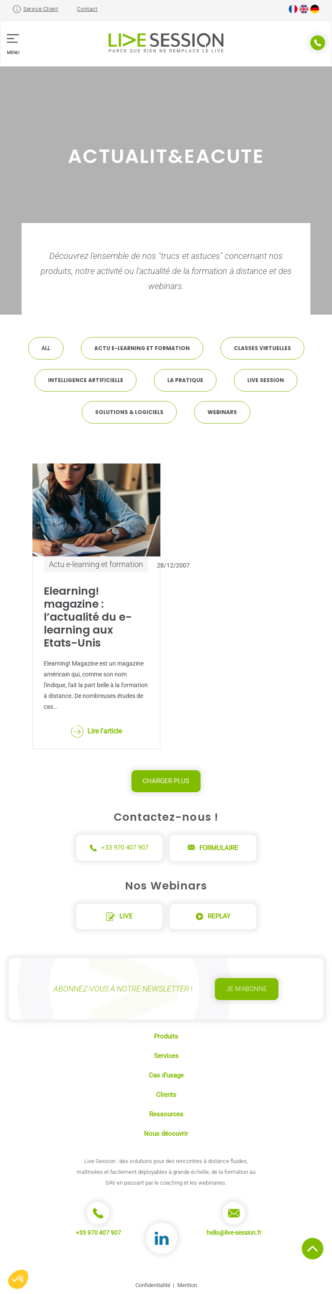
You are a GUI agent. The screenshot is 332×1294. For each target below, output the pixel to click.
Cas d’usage (166, 1075)
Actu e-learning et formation (142, 348)
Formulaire (213, 848)
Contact (87, 9)
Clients (166, 1095)
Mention (187, 1285)
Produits (166, 1036)
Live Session (265, 380)
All (46, 348)
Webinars (222, 412)
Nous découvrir (166, 1134)
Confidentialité (152, 1285)
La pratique (185, 380)
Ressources (166, 1114)
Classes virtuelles (262, 348)
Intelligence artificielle (85, 380)
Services (166, 1056)
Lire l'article (96, 731)
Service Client (40, 9)
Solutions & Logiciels (129, 412)
